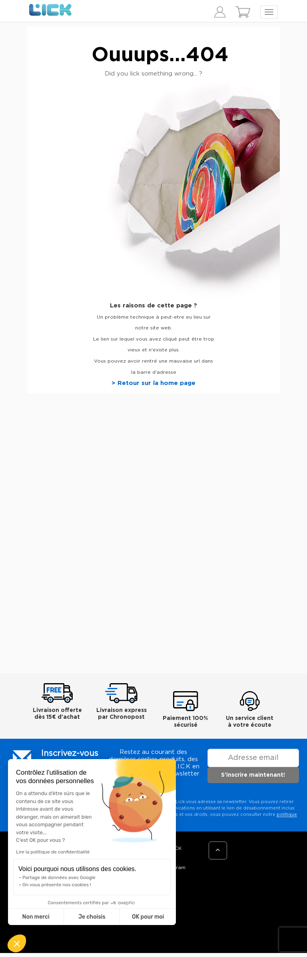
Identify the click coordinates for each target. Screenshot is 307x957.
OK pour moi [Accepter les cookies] (148, 916)
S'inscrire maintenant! (253, 775)
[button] (16, 943)
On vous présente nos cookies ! (56, 884)
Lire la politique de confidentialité (53, 852)
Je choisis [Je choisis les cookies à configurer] (92, 916)
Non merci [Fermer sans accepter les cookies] (35, 916)
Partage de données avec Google (59, 877)
